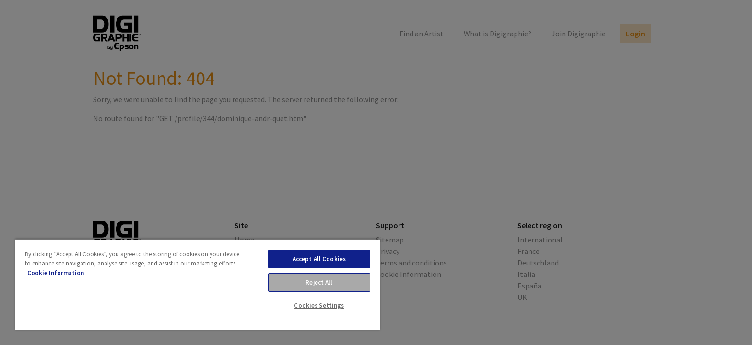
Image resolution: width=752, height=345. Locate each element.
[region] (197, 284)
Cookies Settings (319, 305)
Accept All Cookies (319, 259)
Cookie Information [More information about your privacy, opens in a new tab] (55, 273)
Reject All (319, 282)
